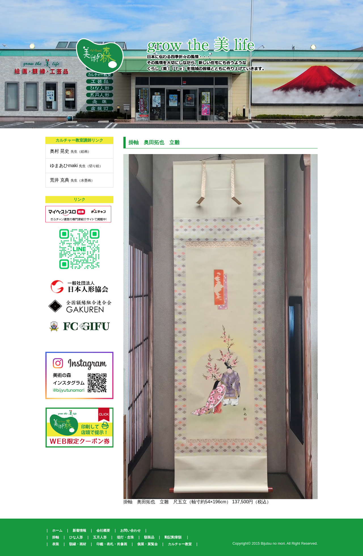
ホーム (57, 530)
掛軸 (55, 537)
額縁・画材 (77, 544)
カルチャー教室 (180, 544)
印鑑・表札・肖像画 (111, 544)
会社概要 (103, 530)
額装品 (149, 537)
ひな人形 (76, 537)
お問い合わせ (130, 530)
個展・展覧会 (147, 544)
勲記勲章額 (173, 537)
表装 (55, 544)
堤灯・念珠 (125, 537)
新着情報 (79, 530)
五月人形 (100, 537)
